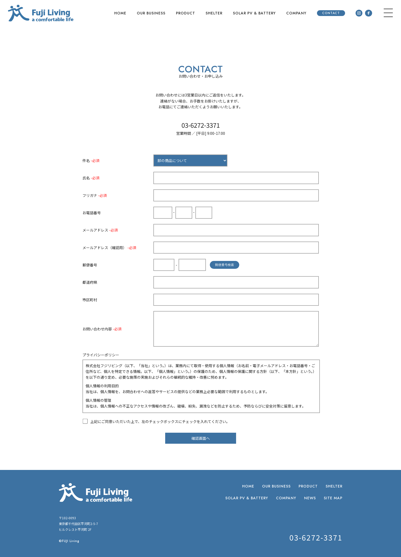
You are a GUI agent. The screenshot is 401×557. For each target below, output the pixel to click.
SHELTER (214, 13)
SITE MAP (333, 498)
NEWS (310, 498)
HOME (120, 13)
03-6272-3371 (200, 125)
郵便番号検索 (224, 265)
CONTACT (331, 13)
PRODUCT (185, 13)
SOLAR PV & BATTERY (254, 13)
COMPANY (296, 13)
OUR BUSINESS (151, 13)
